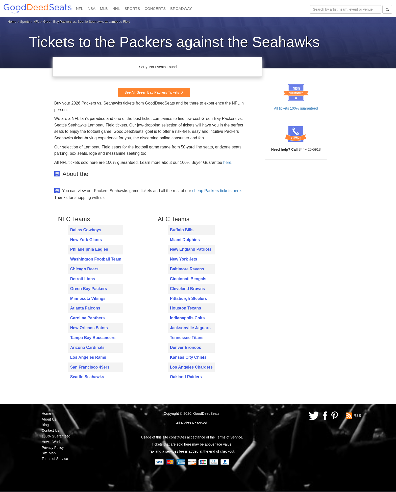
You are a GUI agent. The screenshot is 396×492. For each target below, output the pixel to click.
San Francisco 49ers (90, 367)
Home (12, 21)
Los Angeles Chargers (191, 367)
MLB (104, 8)
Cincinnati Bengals (188, 279)
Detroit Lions (82, 279)
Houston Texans (185, 308)
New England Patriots (190, 249)
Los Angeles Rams (88, 357)
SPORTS (132, 8)
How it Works (52, 442)
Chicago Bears (84, 269)
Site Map (49, 453)
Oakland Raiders (186, 377)
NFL (79, 8)
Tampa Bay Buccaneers (92, 337)
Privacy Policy (53, 448)
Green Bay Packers (88, 289)
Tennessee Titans (187, 337)
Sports (25, 21)
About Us (49, 419)
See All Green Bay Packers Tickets (154, 92)
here (227, 162)
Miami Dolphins (185, 240)
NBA (91, 8)
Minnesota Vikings (88, 298)
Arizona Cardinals (87, 347)
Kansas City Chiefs (188, 357)
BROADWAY (181, 8)
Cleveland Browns (187, 289)
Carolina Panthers (87, 318)
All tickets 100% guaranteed (296, 108)
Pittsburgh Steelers (188, 298)
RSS (357, 415)
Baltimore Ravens (187, 269)
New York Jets (183, 259)
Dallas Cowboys (85, 230)
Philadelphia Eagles (89, 249)
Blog (45, 425)
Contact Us (50, 430)
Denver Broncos (185, 347)
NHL (116, 8)
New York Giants (86, 240)
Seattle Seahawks (87, 377)
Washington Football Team (95, 259)
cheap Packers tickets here (216, 191)
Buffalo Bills (181, 230)
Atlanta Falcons (85, 308)
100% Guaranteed (56, 436)
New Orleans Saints (89, 328)
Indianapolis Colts (187, 318)
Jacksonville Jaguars (190, 328)
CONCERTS (155, 8)
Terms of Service (55, 459)
